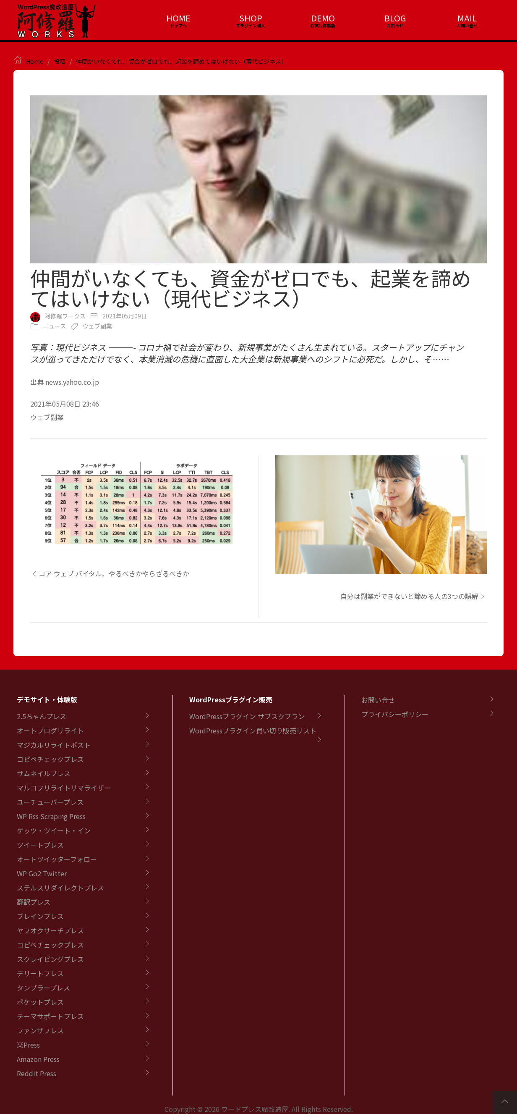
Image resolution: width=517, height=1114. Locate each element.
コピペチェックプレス (50, 759)
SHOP (250, 18)
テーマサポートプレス (50, 1016)
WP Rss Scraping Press (51, 816)
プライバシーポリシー (394, 714)
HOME (178, 18)
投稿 (59, 61)
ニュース (54, 326)
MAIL (467, 18)
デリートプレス (40, 973)
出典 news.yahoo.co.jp (64, 382)
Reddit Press (36, 1073)
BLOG (395, 18)
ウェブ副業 (97, 326)
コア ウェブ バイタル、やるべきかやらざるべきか (109, 573)
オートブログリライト (50, 730)
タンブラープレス (43, 988)
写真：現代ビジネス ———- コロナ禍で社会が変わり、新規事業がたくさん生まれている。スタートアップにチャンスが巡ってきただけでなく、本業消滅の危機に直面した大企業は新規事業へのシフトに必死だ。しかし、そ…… (247, 353)
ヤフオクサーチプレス (50, 930)
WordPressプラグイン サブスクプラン (247, 716)
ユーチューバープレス (50, 802)
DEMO (323, 18)
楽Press (28, 1045)
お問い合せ (378, 700)
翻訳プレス (33, 902)
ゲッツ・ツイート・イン (54, 830)
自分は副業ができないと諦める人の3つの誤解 (413, 596)
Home (34, 61)
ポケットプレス (40, 1002)
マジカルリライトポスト (54, 745)
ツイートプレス (40, 845)
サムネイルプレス (43, 773)
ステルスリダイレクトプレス (60, 888)
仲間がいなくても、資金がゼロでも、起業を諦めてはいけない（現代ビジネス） (181, 61)
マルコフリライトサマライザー (64, 788)
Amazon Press (38, 1059)
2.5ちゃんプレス (41, 716)
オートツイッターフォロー (57, 859)
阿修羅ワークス (65, 316)
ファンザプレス (40, 1030)
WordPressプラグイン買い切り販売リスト (252, 730)
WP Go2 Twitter (42, 873)
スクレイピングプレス (50, 959)
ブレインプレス (40, 916)
